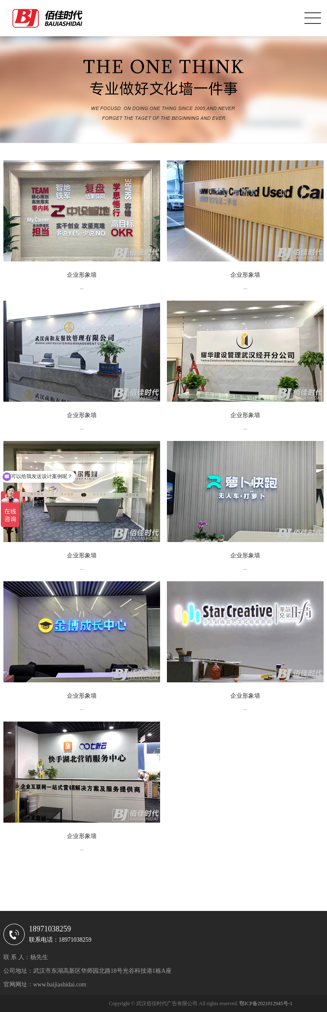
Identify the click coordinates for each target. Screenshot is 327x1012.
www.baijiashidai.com (59, 984)
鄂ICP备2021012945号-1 (266, 1003)
